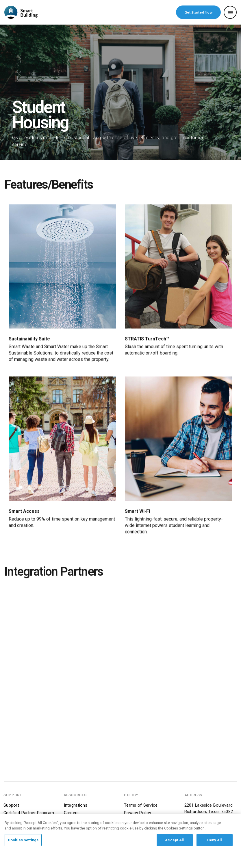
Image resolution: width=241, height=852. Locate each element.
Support (11, 805)
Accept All (174, 842)
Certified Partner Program (28, 812)
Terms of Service (141, 805)
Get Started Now (198, 12)
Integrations (75, 805)
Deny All (214, 842)
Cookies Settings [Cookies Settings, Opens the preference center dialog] (23, 842)
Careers (71, 812)
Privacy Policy (137, 812)
